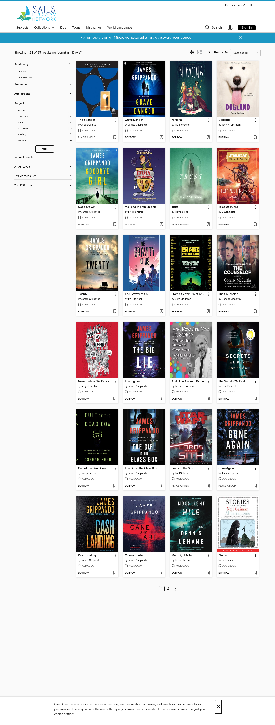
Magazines (94, 28)
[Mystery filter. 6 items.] (45, 134)
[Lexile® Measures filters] (43, 176)
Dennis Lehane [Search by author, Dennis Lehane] (183, 560)
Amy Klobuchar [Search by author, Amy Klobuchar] (89, 386)
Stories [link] (222, 555)
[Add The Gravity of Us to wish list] (161, 311)
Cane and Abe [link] (134, 555)
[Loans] (230, 28)
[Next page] (176, 588)
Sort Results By (218, 52)
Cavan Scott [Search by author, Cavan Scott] (228, 211)
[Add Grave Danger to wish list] (161, 137)
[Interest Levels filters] (43, 157)
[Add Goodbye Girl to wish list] (114, 224)
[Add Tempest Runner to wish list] (255, 224)
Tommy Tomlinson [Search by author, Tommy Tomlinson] (231, 124)
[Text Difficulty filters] (43, 186)
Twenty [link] (82, 294)
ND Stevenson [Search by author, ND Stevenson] (182, 124)
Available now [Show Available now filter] (25, 77)
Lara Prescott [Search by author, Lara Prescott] (229, 386)
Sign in (247, 28)
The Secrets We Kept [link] (231, 381)
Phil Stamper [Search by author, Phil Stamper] (135, 298)
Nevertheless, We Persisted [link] (95, 381)
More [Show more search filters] (45, 149)
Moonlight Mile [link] (182, 555)
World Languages (119, 28)
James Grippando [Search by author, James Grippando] (137, 124)
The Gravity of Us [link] (136, 294)
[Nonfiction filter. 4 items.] (45, 141)
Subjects (22, 28)
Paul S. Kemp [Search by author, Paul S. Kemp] (182, 473)
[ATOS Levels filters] (43, 167)
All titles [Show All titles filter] (22, 71)
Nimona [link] (177, 120)
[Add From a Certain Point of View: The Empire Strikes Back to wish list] (208, 311)
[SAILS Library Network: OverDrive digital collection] (36, 13)
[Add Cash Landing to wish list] (114, 573)
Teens (76, 28)
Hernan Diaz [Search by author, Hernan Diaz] (181, 211)
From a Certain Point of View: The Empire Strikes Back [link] (189, 294)
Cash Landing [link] (87, 555)
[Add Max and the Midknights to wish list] (161, 224)
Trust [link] (175, 207)
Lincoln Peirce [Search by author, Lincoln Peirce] (135, 211)
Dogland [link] (224, 120)
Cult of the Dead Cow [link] (92, 468)
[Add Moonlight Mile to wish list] (208, 573)
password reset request (174, 38)
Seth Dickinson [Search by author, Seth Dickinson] (183, 298)
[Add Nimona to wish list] (208, 137)
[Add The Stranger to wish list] (114, 137)
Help (252, 5)
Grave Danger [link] (134, 120)
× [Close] (218, 707)
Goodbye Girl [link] (86, 207)
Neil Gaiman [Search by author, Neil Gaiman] (228, 560)
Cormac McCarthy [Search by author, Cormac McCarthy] (231, 298)
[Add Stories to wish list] (255, 573)
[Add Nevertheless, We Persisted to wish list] (114, 398)
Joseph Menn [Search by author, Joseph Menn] (88, 473)
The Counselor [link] (228, 294)
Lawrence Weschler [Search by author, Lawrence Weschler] (185, 386)
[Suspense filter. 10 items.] (45, 129)
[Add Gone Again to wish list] (255, 486)
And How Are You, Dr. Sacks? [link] (189, 381)
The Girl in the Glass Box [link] (141, 468)
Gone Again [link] (226, 468)
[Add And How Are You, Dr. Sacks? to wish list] (208, 398)
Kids (63, 28)
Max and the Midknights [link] (140, 207)
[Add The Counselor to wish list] (255, 311)
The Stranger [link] (86, 120)
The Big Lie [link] (132, 381)
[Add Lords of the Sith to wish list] (208, 486)
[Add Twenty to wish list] (114, 311)
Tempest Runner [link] (228, 207)
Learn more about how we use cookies (161, 709)
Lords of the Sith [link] (182, 468)
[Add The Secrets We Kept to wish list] (255, 398)
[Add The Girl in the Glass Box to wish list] (161, 486)
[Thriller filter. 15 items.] (45, 123)
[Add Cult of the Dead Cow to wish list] (114, 486)
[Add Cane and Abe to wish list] (161, 573)
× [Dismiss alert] (241, 38)
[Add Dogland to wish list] (255, 137)
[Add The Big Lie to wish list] (161, 398)
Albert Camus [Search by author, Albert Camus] (88, 124)
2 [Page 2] (168, 589)
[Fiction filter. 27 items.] (45, 111)
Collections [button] (44, 28)
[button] (235, 5)
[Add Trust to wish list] (208, 224)
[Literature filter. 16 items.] (45, 117)
